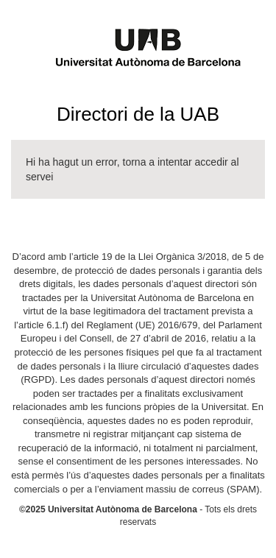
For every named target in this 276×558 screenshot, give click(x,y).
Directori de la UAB (138, 114)
